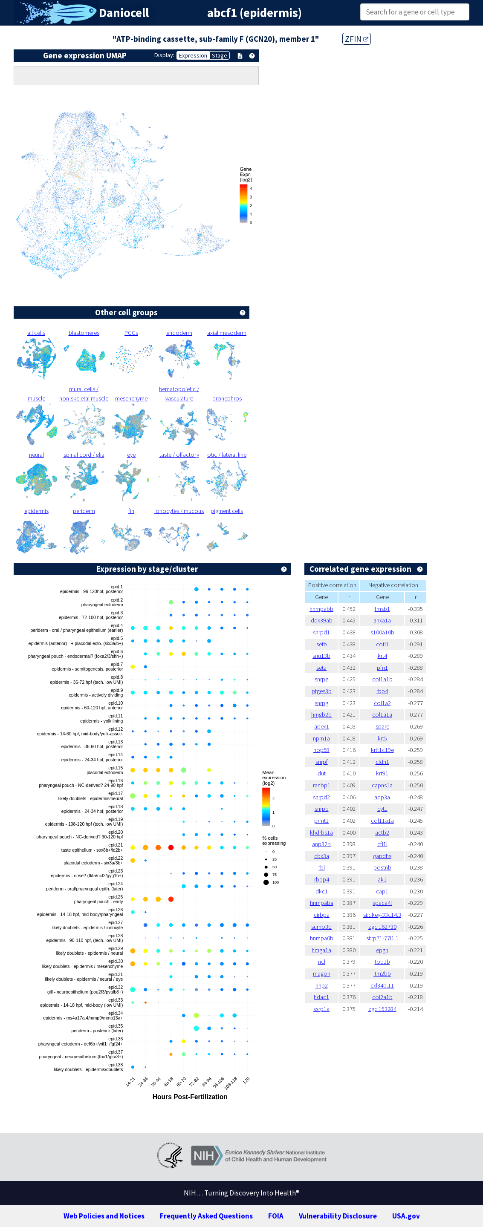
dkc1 (321, 891)
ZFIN (356, 39)
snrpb (322, 808)
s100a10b (382, 632)
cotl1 (382, 644)
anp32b (321, 844)
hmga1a (321, 950)
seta (321, 667)
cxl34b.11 (382, 985)
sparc (382, 726)
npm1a (321, 738)
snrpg (321, 703)
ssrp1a (321, 1009)
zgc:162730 (382, 926)
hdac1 (321, 997)
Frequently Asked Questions (206, 1216)
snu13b (321, 656)
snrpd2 (321, 797)
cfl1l (382, 844)
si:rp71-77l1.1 (382, 938)
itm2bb (382, 973)
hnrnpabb (321, 609)
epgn (382, 950)
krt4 (382, 656)
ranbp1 (321, 785)
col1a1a (382, 714)
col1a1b (382, 679)
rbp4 (382, 691)
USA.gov (406, 1216)
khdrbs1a (321, 832)
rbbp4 (321, 879)
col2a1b (382, 997)
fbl (321, 867)
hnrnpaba (321, 903)
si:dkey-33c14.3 (382, 915)
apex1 (321, 726)
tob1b (382, 961)
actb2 (382, 832)
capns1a (382, 785)
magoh (321, 973)
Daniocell (124, 12)
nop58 (321, 750)
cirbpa (322, 915)
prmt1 (321, 820)
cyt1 (382, 808)
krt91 (382, 773)
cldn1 (382, 762)
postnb (382, 867)
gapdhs (382, 856)
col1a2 (382, 703)
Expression (193, 55)
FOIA (275, 1216)
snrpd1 (321, 632)
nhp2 (321, 985)
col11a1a (382, 820)
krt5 (382, 738)
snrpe (321, 679)
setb (321, 644)
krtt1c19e (382, 750)
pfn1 (382, 667)
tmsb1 (382, 609)
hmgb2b (321, 714)
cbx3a (321, 856)
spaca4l (382, 903)
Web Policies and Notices (104, 1216)
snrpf (321, 762)
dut (322, 773)
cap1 (382, 891)
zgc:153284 (382, 1009)
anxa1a (382, 620)
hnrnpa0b (321, 938)
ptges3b (322, 691)
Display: (164, 55)
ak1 (382, 879)
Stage (219, 55)
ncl (321, 961)
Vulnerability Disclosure (338, 1216)
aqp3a (382, 797)
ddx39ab (322, 620)
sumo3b (321, 926)
